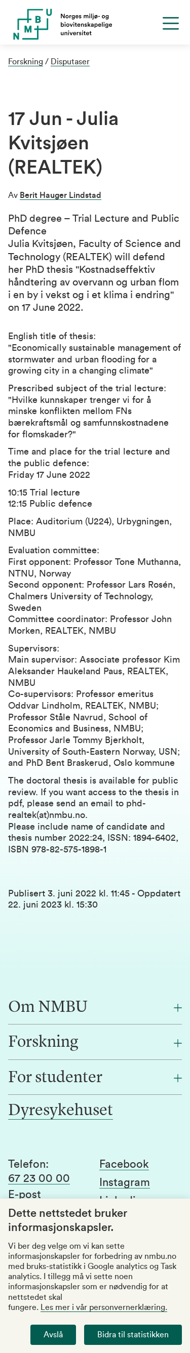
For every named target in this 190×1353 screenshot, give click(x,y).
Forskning (25, 62)
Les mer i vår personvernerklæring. (104, 1307)
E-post (24, 1194)
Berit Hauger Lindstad (60, 195)
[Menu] (171, 23)
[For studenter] (95, 1078)
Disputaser (70, 62)
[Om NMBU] (95, 1008)
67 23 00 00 (39, 1178)
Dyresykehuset (60, 1111)
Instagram (124, 1182)
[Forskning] (95, 1043)
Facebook (124, 1164)
